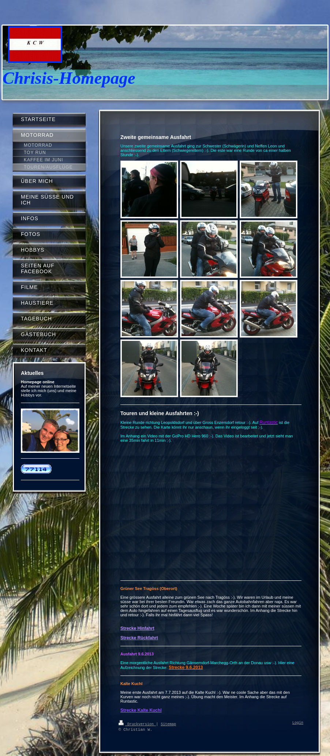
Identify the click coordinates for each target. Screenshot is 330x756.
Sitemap (168, 723)
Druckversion (137, 723)
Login (297, 723)
